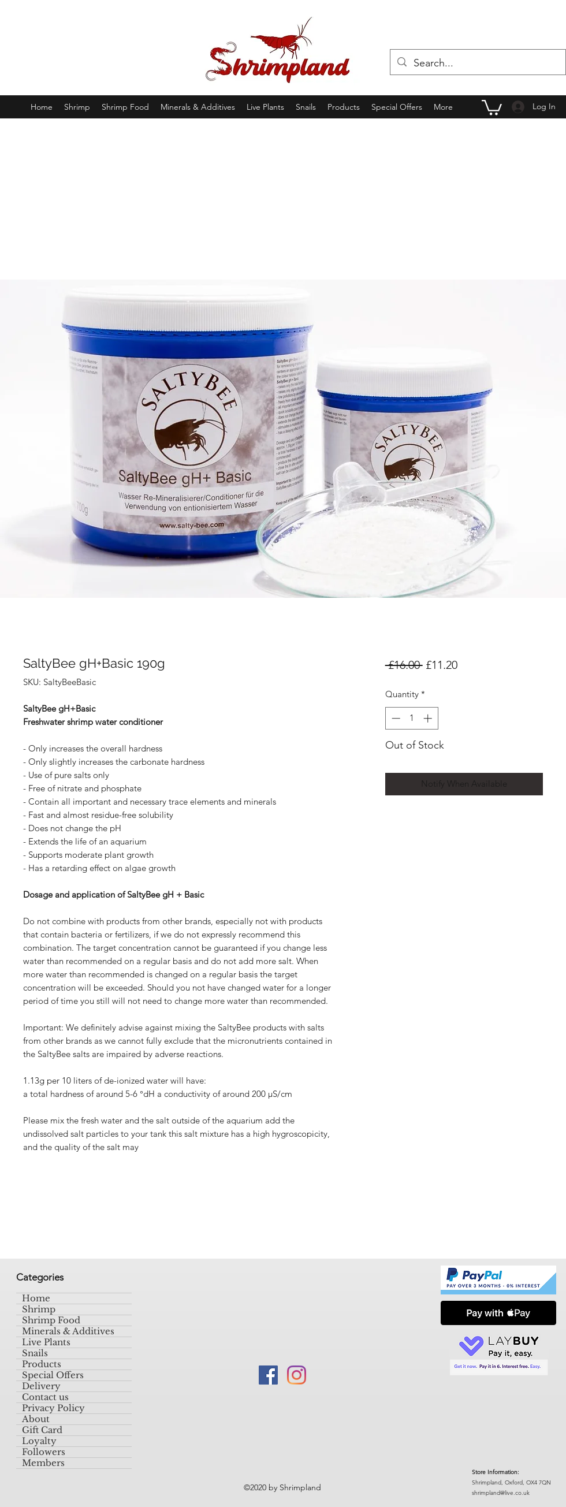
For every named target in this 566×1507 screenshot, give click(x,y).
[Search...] (477, 63)
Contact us (45, 1397)
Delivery (41, 1386)
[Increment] (429, 718)
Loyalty (39, 1441)
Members (43, 1463)
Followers (43, 1452)
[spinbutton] (411, 718)
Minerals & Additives (68, 1331)
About (36, 1419)
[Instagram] (296, 1375)
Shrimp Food (51, 1320)
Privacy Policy (53, 1408)
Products (41, 1364)
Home (36, 1298)
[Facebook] (268, 1375)
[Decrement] (395, 718)
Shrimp (38, 1309)
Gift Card (42, 1430)
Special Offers (53, 1375)
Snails (35, 1353)
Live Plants (46, 1342)
